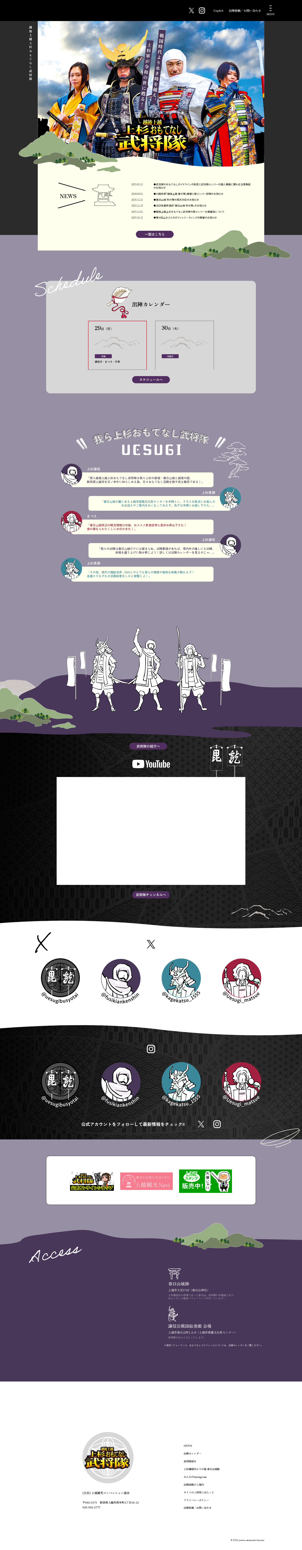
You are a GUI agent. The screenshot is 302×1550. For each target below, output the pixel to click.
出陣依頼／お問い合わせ (245, 10)
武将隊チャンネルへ (151, 896)
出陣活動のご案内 (194, 1491)
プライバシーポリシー (196, 1506)
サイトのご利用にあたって (199, 1498)
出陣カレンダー (192, 1460)
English (217, 10)
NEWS (188, 1453)
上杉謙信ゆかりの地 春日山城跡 (202, 1475)
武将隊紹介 (190, 1468)
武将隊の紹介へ (148, 747)
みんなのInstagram (195, 1483)
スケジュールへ (151, 380)
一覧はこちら (155, 235)
